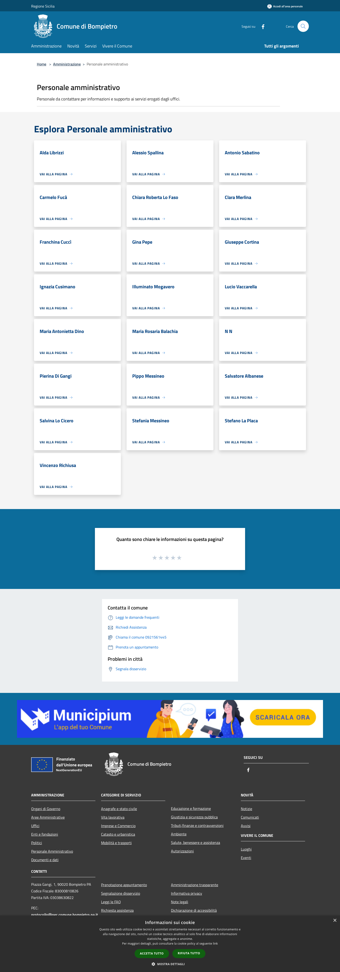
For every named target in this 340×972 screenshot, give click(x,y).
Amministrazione (67, 64)
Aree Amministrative (48, 817)
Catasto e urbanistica (118, 834)
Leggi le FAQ (111, 902)
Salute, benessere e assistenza (195, 842)
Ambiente (179, 834)
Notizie (246, 809)
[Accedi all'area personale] (285, 6)
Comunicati (250, 817)
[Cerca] (303, 26)
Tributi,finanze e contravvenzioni (197, 825)
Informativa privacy (186, 893)
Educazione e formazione (191, 808)
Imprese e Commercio (118, 826)
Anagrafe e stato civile (119, 809)
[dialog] (170, 944)
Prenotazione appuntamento (124, 885)
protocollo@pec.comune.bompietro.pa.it (64, 914)
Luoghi (246, 849)
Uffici (35, 826)
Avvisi (246, 826)
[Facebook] (261, 26)
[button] (170, 964)
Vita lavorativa (112, 817)
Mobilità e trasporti (116, 843)
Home (41, 64)
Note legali (179, 902)
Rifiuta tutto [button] (189, 953)
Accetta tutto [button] (152, 953)
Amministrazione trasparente (194, 885)
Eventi (246, 857)
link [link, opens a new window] (215, 944)
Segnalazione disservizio (120, 893)
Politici (36, 843)
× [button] (334, 920)
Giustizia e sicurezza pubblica (194, 817)
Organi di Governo (45, 809)
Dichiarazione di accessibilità (194, 910)
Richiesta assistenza (117, 910)
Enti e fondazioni (44, 834)
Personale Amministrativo (52, 851)
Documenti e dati (45, 860)
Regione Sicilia (43, 6)
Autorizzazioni (182, 851)
